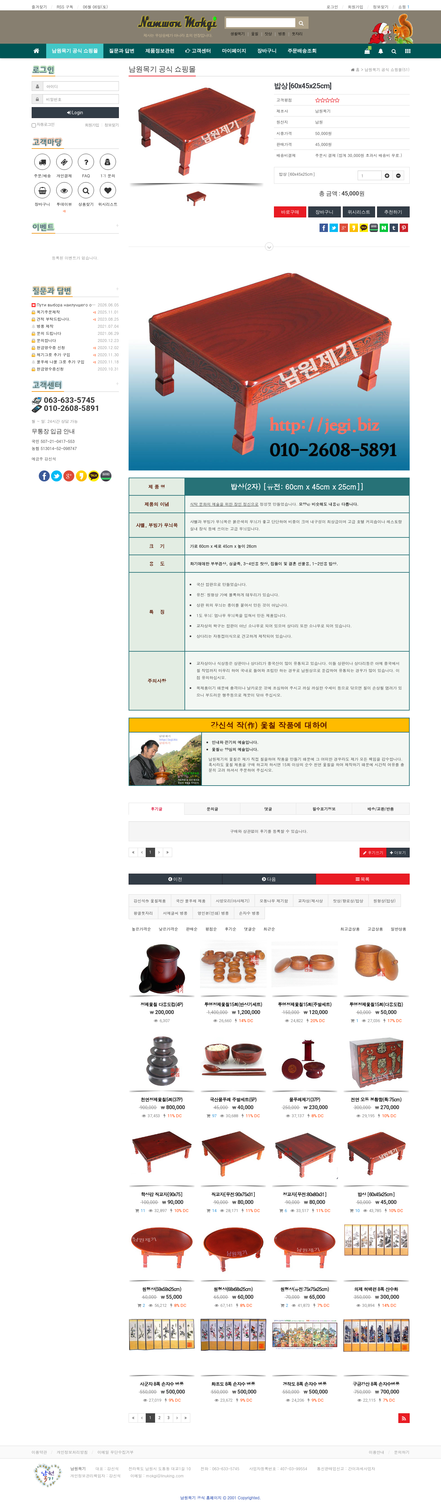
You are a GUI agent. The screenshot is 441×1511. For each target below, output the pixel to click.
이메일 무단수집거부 (116, 1452)
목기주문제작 (46, 311)
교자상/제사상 (310, 900)
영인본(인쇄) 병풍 (213, 913)
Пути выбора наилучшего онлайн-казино (76, 304)
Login (75, 112)
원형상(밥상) (384, 900)
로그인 (332, 6)
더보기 (398, 852)
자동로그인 (43, 124)
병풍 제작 (43, 326)
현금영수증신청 (48, 368)
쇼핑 (403, 6)
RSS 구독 (65, 6)
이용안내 (376, 1452)
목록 (363, 879)
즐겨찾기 (39, 6)
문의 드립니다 (46, 333)
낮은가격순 (168, 929)
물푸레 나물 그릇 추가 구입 (58, 361)
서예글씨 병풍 (175, 913)
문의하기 (402, 1452)
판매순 (192, 929)
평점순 (211, 929)
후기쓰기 (373, 852)
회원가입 (355, 6)
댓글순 (250, 929)
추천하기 (393, 212)
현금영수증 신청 (48, 347)
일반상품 (398, 929)
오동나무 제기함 (274, 900)
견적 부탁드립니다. (51, 319)
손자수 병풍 (249, 913)
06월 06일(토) (95, 6)
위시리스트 (359, 212)
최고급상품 (350, 929)
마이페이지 (234, 51)
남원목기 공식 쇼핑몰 (75, 51)
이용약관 (39, 1452)
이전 (175, 879)
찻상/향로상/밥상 (348, 900)
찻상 (268, 33)
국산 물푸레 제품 (191, 900)
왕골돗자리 (143, 913)
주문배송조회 (302, 51)
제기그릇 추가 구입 (51, 354)
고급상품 (375, 929)
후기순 (230, 929)
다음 (269, 879)
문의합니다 (44, 340)
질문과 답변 (121, 51)
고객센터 (198, 51)
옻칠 (254, 33)
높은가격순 (141, 929)
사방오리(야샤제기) (233, 900)
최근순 (269, 929)
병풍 (281, 33)
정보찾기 (380, 6)
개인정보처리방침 (72, 1452)
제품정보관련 (159, 51)
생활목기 (237, 33)
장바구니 (267, 51)
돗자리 (297, 33)
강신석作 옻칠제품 (150, 900)
